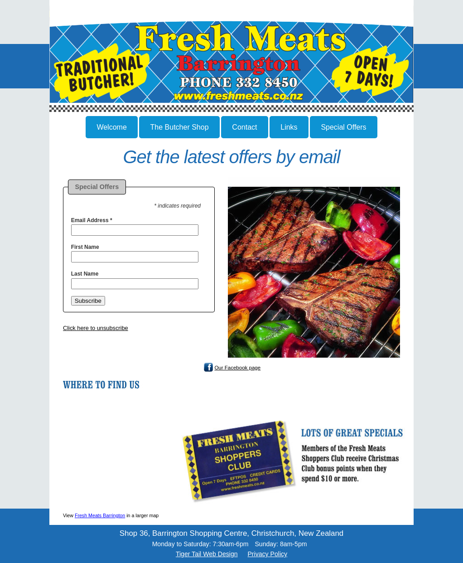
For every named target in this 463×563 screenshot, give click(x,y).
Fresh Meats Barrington (100, 515)
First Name (85, 247)
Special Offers (343, 127)
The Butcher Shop (179, 127)
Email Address (91, 220)
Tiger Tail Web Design (207, 554)
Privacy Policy (267, 554)
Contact (244, 127)
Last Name (85, 274)
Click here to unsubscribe (95, 328)
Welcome (111, 127)
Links (288, 127)
